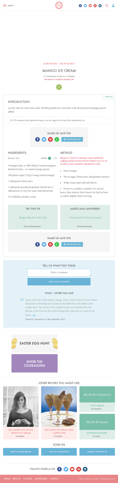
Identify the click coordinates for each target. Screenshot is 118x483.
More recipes (50, 63)
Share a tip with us (97, 451)
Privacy (16, 478)
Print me (109, 97)
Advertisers (40, 478)
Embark (87, 479)
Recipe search (67, 63)
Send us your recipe (21, 451)
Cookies (27, 478)
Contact (54, 478)
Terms (7, 478)
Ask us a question (59, 451)
